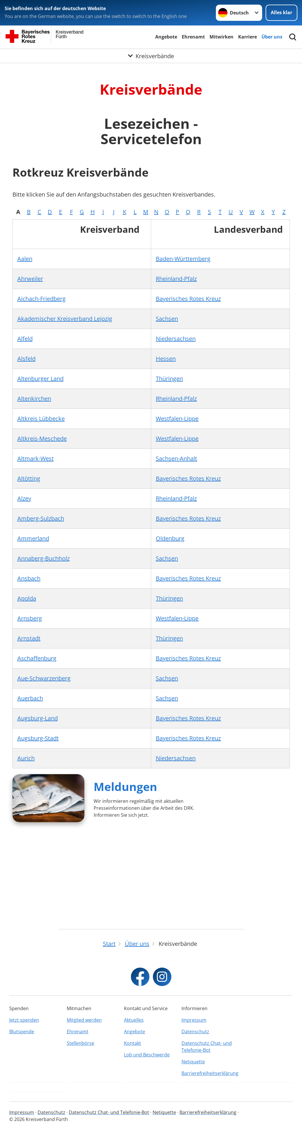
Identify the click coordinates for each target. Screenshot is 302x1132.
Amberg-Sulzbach (40, 518)
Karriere (247, 37)
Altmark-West (35, 458)
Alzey (24, 498)
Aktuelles (134, 1020)
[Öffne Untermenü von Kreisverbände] (151, 56)
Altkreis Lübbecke (41, 418)
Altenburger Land (40, 378)
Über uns (272, 37)
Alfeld (25, 338)
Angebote (166, 37)
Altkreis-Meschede (42, 438)
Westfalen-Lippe (177, 418)
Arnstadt (28, 638)
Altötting (28, 478)
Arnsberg (29, 618)
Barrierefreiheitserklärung (208, 1073)
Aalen (24, 259)
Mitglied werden (84, 1020)
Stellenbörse (80, 1043)
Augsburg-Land (37, 718)
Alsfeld (26, 358)
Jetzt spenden (24, 1020)
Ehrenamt (193, 37)
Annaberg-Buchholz (43, 558)
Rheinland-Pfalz (176, 279)
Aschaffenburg (36, 658)
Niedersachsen (176, 338)
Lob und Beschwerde (147, 1055)
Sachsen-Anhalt (176, 458)
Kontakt (132, 1043)
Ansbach (28, 578)
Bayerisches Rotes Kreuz (188, 299)
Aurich (26, 758)
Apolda (26, 598)
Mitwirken (222, 37)
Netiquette (193, 1061)
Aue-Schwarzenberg (44, 678)
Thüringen (169, 378)
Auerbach (30, 698)
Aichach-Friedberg (41, 299)
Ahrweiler (30, 279)
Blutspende (21, 1031)
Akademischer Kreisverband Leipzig (64, 319)
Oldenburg (170, 538)
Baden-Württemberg (183, 259)
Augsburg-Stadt (38, 738)
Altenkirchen (34, 398)
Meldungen (125, 786)
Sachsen (167, 319)
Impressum (193, 1020)
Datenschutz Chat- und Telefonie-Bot (206, 1046)
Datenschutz (195, 1031)
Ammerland (33, 538)
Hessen (166, 358)
